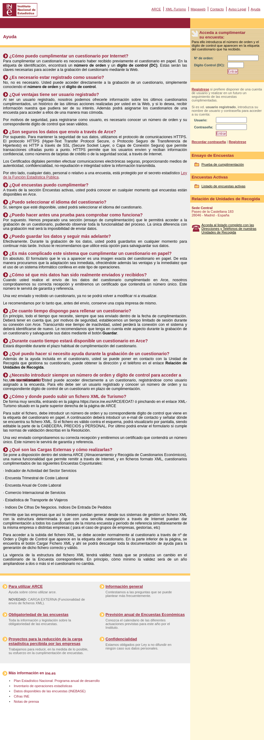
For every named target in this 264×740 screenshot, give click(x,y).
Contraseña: (203, 127)
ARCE (156, 9)
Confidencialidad (121, 639)
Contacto (217, 9)
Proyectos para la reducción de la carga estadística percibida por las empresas (45, 641)
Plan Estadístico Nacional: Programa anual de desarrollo (57, 681)
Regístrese (200, 89)
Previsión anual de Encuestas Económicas (145, 614)
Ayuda (255, 9)
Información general (124, 586)
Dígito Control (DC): (209, 65)
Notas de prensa (26, 701)
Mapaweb (198, 9)
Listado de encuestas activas (224, 186)
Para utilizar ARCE (26, 586)
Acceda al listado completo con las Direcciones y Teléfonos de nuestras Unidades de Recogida (229, 228)
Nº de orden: (203, 58)
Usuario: (200, 120)
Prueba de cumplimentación (223, 164)
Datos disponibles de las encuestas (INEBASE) (49, 691)
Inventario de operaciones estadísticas (43, 686)
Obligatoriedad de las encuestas (39, 614)
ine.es (50, 673)
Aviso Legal (237, 9)
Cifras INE (21, 696)
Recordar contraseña (209, 142)
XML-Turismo (176, 9)
